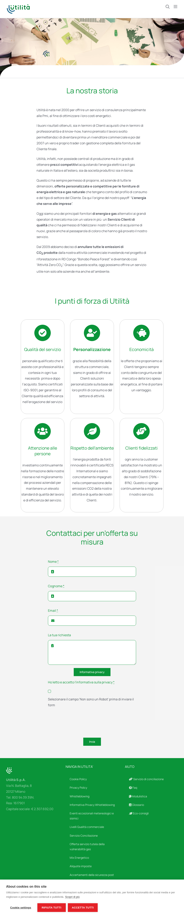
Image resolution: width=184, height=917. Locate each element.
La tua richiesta (59, 635)
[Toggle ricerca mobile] (168, 6)
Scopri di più (72, 896)
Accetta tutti (83, 907)
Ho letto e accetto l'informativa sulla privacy (81, 682)
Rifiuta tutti (51, 907)
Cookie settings (20, 907)
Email (53, 610)
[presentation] (79, 723)
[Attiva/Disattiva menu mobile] (176, 6)
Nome (53, 561)
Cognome (56, 586)
